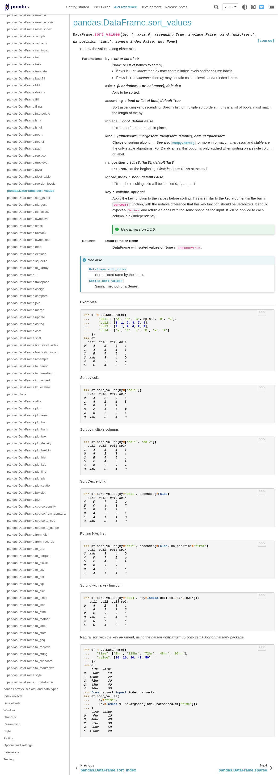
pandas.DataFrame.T (22, 275)
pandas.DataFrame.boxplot (26, 492)
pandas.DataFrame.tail (23, 57)
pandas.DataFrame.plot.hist (26, 457)
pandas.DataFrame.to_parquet (29, 556)
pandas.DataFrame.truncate (27, 71)
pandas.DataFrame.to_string (27, 654)
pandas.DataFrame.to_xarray (28, 268)
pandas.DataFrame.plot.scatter (29, 485)
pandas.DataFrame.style (24, 675)
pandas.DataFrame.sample (26, 36)
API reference (125, 7)
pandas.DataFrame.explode (26, 254)
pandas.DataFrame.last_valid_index (32, 352)
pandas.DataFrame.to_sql (25, 584)
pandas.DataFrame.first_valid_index (32, 345)
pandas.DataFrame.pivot (24, 169)
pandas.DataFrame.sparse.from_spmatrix (36, 513)
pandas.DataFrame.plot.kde (26, 464)
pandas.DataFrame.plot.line (26, 471)
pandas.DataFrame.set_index (28, 50)
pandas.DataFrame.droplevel (27, 162)
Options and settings (18, 745)
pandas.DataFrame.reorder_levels (31, 183)
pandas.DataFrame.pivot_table (29, 176)
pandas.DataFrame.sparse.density (31, 506)
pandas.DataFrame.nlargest (26, 204)
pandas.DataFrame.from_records (30, 541)
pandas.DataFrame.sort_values (30, 190)
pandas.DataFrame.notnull (26, 141)
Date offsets (12, 703)
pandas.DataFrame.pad (24, 148)
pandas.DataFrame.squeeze (27, 261)
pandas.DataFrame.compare (27, 296)
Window (9, 710)
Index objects (13, 696)
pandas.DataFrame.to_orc (25, 548)
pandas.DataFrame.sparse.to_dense (33, 527)
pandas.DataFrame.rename (26, 15)
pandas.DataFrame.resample (27, 359)
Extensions (11, 752)
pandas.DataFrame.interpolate (28, 113)
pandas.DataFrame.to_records (28, 647)
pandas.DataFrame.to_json (26, 605)
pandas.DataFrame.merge (25, 310)
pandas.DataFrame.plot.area (27, 415)
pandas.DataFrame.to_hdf (25, 577)
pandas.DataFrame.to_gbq (26, 640)
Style (7, 731)
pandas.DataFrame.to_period (28, 366)
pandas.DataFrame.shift (24, 338)
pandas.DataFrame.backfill (26, 78)
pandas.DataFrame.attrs (24, 401)
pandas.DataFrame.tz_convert (28, 380)
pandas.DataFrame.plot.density (29, 443)
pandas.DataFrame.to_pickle (27, 563)
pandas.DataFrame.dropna (26, 92)
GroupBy (10, 717)
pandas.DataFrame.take (24, 64)
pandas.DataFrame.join (23, 303)
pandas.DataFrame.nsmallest (28, 211)
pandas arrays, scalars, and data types (31, 689)
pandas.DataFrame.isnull (24, 127)
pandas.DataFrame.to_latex (26, 626)
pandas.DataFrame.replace (26, 155)
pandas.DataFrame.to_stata (26, 633)
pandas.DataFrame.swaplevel (28, 219)
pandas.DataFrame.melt (24, 247)
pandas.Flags (16, 394)
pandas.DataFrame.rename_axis (30, 22)
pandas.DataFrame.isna (24, 120)
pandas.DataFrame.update (26, 317)
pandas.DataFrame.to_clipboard (30, 661)
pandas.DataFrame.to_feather (28, 619)
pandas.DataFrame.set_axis (27, 43)
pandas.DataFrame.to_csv (25, 569)
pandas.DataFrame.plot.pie (26, 478)
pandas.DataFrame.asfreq (25, 324)
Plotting (9, 738)
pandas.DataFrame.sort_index (28, 198)
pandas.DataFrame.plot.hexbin (29, 450)
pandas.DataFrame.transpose (28, 282)
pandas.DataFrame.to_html (26, 612)
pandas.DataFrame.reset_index (29, 29)
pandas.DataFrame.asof (24, 331)
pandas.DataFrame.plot (23, 408)
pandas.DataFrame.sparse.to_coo (31, 520)
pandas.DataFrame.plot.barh (27, 429)
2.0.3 (229, 7)
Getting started (77, 7)
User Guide (101, 7)
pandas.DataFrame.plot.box (26, 436)
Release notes (176, 7)
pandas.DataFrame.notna (25, 134)
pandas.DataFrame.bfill (23, 85)
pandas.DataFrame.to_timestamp (30, 373)
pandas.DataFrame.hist (23, 499)
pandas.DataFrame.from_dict (27, 534)
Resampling (12, 724)
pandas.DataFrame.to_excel (27, 598)
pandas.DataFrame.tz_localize (28, 387)
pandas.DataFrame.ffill (23, 99)
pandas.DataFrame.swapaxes (28, 240)
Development (150, 7)
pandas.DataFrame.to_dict (26, 591)
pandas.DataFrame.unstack (26, 233)
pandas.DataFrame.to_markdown (30, 668)
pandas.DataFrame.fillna (24, 106)
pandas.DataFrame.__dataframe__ (32, 682)
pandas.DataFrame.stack (25, 226)
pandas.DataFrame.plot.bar (26, 422)
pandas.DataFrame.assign (25, 289)
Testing (9, 759)
